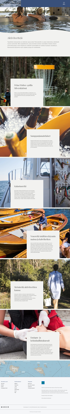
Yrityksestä (30, 386)
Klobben (2, 385)
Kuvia (15, 391)
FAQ (15, 392)
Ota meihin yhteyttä (31, 385)
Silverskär (2, 383)
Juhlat (16, 386)
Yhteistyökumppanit (31, 388)
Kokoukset (16, 385)
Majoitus (16, 383)
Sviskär (2, 386)
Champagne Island (4, 388)
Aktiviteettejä (17, 389)
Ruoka (16, 388)
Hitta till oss (30, 383)
